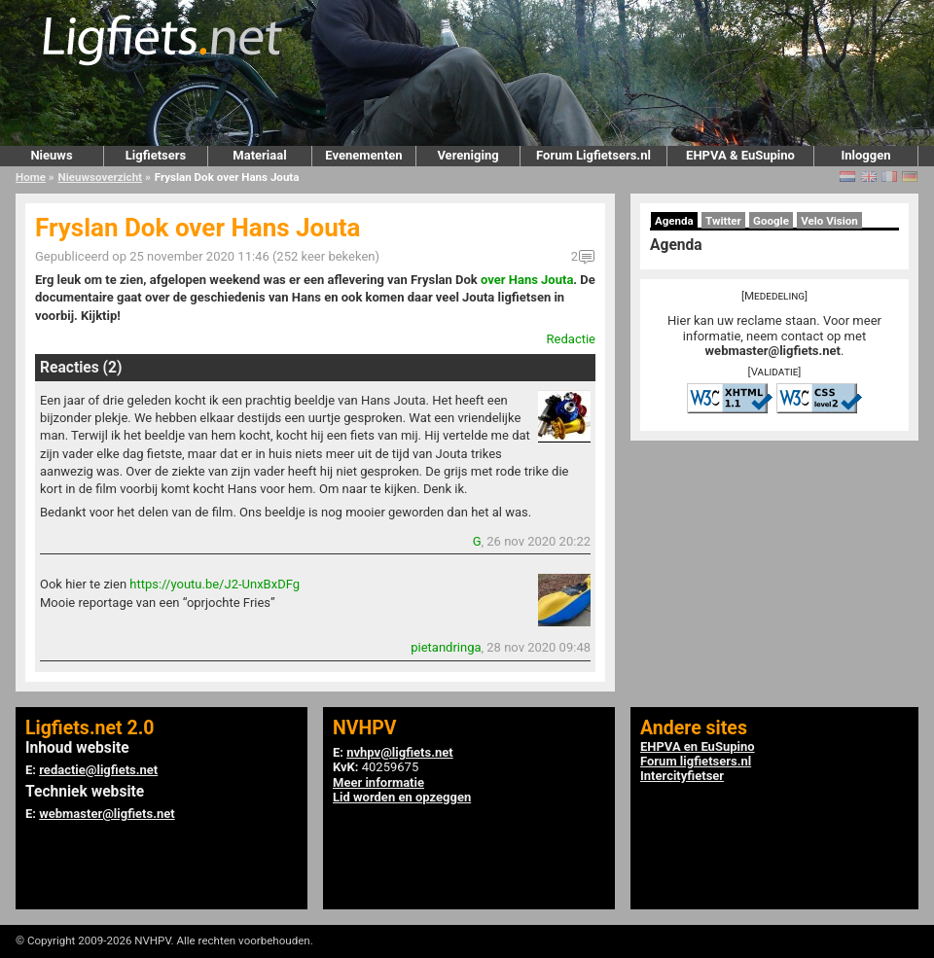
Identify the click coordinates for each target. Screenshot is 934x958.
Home (31, 177)
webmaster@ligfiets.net (773, 350)
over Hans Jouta (527, 279)
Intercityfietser (682, 775)
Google (771, 221)
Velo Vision (829, 221)
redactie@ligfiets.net (98, 770)
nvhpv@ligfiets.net (399, 752)
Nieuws (51, 155)
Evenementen (363, 155)
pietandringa (446, 647)
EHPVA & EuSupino (740, 155)
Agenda (674, 221)
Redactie (571, 339)
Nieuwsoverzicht (100, 177)
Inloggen (865, 155)
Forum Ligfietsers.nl (593, 155)
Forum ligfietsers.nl (695, 761)
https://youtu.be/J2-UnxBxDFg (214, 584)
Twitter (723, 221)
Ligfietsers (156, 155)
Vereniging (467, 155)
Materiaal (259, 155)
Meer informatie (378, 782)
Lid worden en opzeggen (402, 797)
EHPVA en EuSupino (697, 746)
